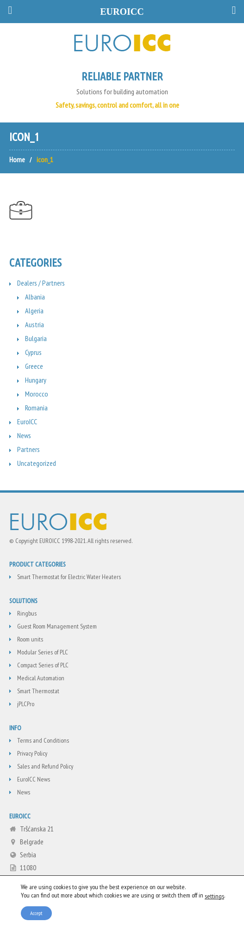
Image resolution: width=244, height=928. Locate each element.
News (24, 435)
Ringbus (27, 613)
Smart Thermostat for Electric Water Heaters (69, 577)
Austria (34, 324)
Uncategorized (36, 463)
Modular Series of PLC (42, 652)
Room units (30, 639)
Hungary (35, 380)
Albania (35, 296)
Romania (36, 407)
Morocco (36, 393)
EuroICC (27, 421)
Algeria (34, 310)
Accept (36, 912)
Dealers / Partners (41, 282)
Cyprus (33, 352)
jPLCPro (25, 704)
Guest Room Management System (57, 626)
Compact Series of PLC (43, 665)
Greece (34, 366)
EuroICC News (33, 779)
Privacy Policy (32, 753)
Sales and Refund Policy (45, 766)
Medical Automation (40, 678)
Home (17, 159)
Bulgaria (36, 338)
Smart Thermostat (38, 691)
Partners (28, 449)
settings (214, 895)
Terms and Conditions (43, 740)
